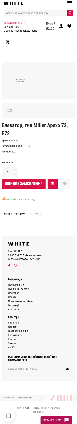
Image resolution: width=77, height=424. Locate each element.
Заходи (12, 343)
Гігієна (12, 339)
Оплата (12, 297)
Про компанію (16, 284)
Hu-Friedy (13, 140)
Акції (11, 347)
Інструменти (15, 335)
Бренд (5, 140)
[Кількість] (7, 172)
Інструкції (13, 305)
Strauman (13, 322)
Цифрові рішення (18, 331)
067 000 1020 (11, 26)
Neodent (12, 327)
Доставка (13, 293)
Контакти (13, 309)
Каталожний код (11, 145)
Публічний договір (18, 289)
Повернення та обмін (20, 301)
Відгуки (36, 214)
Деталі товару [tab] (14, 214)
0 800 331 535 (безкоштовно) (21, 30)
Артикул (6, 151)
